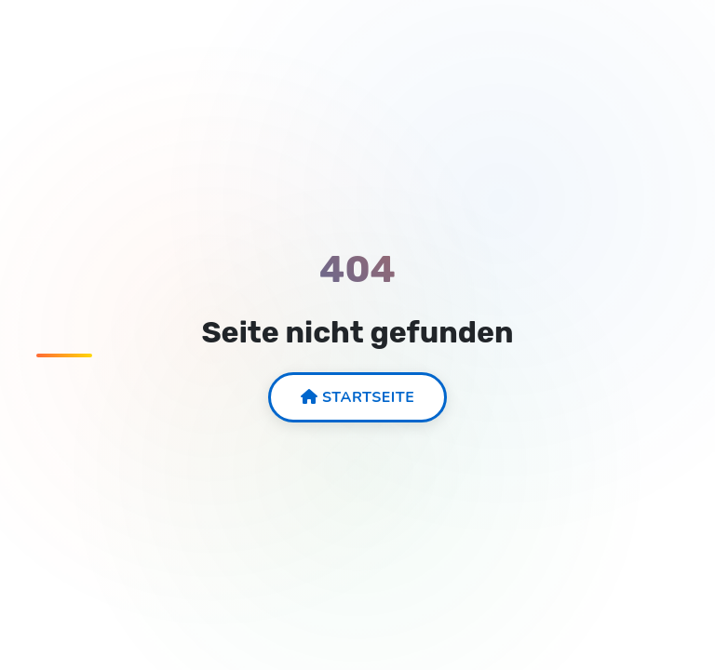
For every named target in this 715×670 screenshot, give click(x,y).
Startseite (358, 397)
